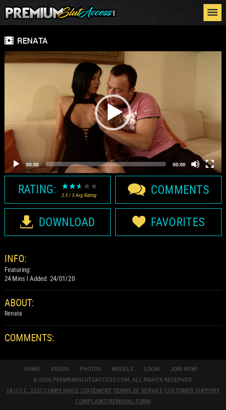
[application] (113, 112)
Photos (90, 368)
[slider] (106, 164)
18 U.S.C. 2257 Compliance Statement (59, 390)
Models (123, 368)
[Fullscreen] (209, 164)
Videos (59, 368)
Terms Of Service (138, 390)
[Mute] (195, 164)
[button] (113, 112)
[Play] (16, 164)
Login (152, 368)
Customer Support (192, 390)
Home (32, 368)
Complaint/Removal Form (113, 401)
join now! (184, 368)
